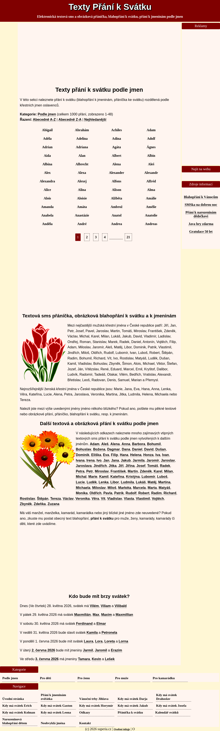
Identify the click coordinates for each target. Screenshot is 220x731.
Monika (82, 493)
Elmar (101, 623)
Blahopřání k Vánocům (201, 197)
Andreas (151, 224)
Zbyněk (26, 504)
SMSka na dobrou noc (201, 204)
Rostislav (27, 498)
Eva (106, 455)
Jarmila (139, 460)
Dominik (82, 455)
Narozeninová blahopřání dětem (14, 721)
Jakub (126, 460)
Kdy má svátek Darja (132, 698)
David (149, 449)
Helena (135, 455)
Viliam (106, 606)
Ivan (165, 455)
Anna (126, 444)
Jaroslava (84, 466)
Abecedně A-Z (44, 119)
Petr (89, 471)
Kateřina (117, 476)
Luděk (92, 482)
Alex (47, 172)
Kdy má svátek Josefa (171, 705)
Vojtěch (158, 498)
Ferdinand (84, 623)
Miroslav (102, 471)
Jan (106, 460)
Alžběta (116, 198)
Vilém (94, 606)
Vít (103, 498)
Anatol (116, 215)
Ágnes (151, 147)
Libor (114, 482)
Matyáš (164, 488)
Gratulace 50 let (201, 231)
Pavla (107, 493)
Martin (133, 471)
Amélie (151, 207)
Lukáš (141, 482)
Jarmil (88, 650)
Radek (165, 466)
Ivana (80, 460)
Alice (47, 190)
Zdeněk (146, 471)
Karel (158, 471)
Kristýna (133, 476)
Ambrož (117, 207)
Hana (124, 455)
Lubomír (148, 476)
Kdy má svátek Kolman (18, 712)
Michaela (83, 488)
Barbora (138, 444)
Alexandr (151, 172)
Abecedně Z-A (70, 119)
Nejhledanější (95, 119)
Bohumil (154, 444)
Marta (152, 488)
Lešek (109, 659)
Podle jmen (47, 114)
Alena (116, 164)
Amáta (82, 207)
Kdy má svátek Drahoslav (166, 696)
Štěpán (42, 498)
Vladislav (114, 498)
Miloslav (99, 488)
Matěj (152, 482)
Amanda (47, 207)
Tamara (84, 659)
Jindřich (100, 466)
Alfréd (151, 181)
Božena (99, 449)
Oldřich (95, 493)
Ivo (99, 460)
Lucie (80, 482)
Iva (157, 455)
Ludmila (127, 482)
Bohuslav (83, 449)
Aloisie (82, 198)
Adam (151, 130)
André (82, 224)
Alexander (116, 172)
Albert (116, 155)
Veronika (82, 498)
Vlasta (129, 498)
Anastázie (82, 215)
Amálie (151, 198)
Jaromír (153, 460)
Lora (99, 641)
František (118, 471)
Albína (47, 164)
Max (96, 614)
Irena (91, 460)
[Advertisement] (99, 53)
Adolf (151, 138)
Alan (81, 155)
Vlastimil (143, 498)
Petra (80, 471)
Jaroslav (168, 460)
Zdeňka (40, 504)
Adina (116, 138)
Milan (168, 471)
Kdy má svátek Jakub (133, 705)
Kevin (96, 659)
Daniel (137, 449)
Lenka (104, 482)
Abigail (47, 130)
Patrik (119, 493)
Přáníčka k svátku (130, 712)
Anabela (47, 215)
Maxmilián (82, 614)
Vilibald (120, 606)
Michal (81, 476)
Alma (151, 190)
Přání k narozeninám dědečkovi (200, 214)
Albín (151, 155)
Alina (82, 190)
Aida (47, 155)
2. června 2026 (43, 650)
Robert (144, 493)
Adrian (47, 147)
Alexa (82, 172)
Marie (92, 476)
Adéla (47, 138)
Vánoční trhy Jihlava (94, 698)
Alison (116, 190)
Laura (88, 641)
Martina (164, 482)
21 (128, 237)
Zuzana (53, 504)
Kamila (92, 632)
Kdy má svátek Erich (17, 705)
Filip (114, 455)
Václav (68, 498)
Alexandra (47, 181)
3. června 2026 (47, 659)
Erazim (116, 650)
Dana (126, 449)
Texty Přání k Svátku (110, 7)
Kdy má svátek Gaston (56, 705)
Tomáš (152, 466)
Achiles (116, 130)
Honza (148, 455)
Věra (95, 498)
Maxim (106, 614)
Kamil (104, 476)
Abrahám (82, 130)
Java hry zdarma (200, 224)
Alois (47, 198)
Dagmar (113, 449)
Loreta (109, 641)
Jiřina (130, 466)
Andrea (116, 224)
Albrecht (81, 164)
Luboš (162, 476)
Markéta (124, 488)
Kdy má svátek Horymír (96, 705)
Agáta (116, 147)
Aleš (151, 164)
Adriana (82, 147)
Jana (115, 460)
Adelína (82, 138)
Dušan (160, 449)
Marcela (139, 488)
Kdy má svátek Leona (56, 712)
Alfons (116, 181)
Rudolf (131, 493)
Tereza (55, 498)
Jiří (120, 466)
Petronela (109, 632)
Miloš (112, 488)
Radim (156, 493)
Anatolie (151, 215)
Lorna (123, 641)
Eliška (96, 455)
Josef (140, 466)
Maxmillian (124, 614)
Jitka (112, 466)
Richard (170, 493)
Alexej (82, 181)
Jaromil (101, 650)
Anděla (47, 224)
